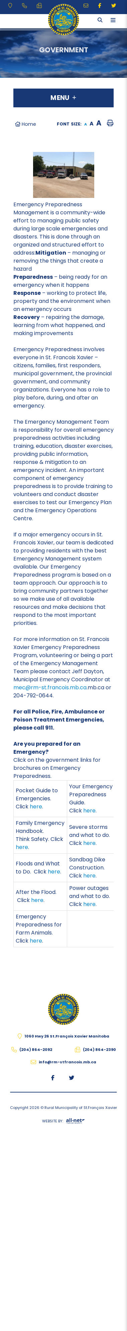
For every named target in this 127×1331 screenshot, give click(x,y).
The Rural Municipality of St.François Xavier (64, 20)
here (36, 806)
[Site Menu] (63, 98)
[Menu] (113, 20)
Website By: (63, 1122)
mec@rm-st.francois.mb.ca (50, 687)
